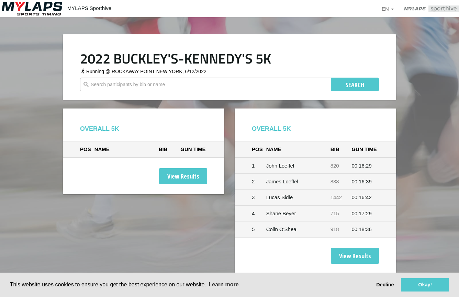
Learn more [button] (223, 284)
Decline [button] (385, 284)
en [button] (388, 9)
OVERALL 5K (99, 128)
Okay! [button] (425, 284)
